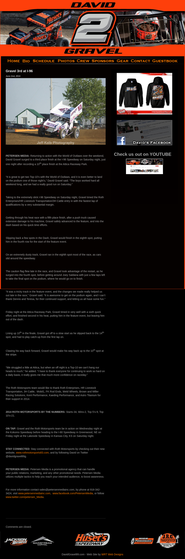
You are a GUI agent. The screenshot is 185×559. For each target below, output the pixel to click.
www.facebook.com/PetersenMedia (73, 493)
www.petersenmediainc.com (34, 493)
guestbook (168, 61)
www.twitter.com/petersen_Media (25, 497)
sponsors (103, 61)
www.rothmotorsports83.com (32, 452)
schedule (44, 61)
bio (26, 61)
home (10, 61)
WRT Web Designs (112, 554)
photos (66, 61)
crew (83, 61)
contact (140, 61)
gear (122, 61)
